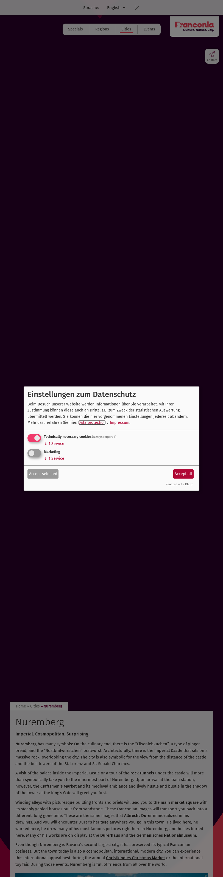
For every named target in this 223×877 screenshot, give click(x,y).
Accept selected (43, 474)
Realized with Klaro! (179, 484)
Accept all (183, 474)
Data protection (92, 422)
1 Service (54, 443)
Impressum (119, 422)
